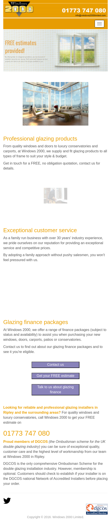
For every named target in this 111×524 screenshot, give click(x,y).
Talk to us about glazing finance (55, 389)
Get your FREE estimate (55, 376)
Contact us (55, 364)
